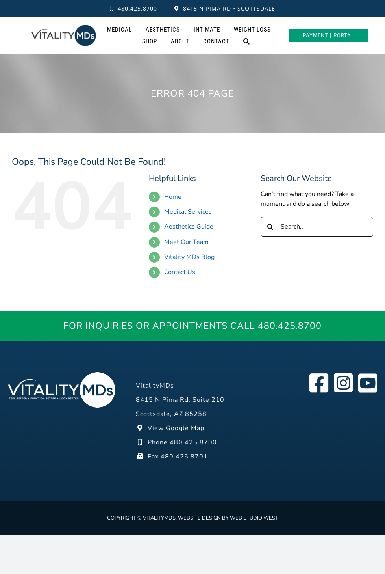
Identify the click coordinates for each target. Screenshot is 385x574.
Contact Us (179, 272)
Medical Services (188, 211)
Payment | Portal (328, 35)
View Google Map (170, 428)
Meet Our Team (186, 242)
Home (172, 196)
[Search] (246, 41)
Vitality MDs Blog (189, 257)
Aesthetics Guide (188, 226)
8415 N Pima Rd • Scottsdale (224, 8)
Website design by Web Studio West (228, 518)
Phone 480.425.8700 (176, 442)
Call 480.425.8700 (276, 326)
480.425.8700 (133, 8)
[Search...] (317, 227)
